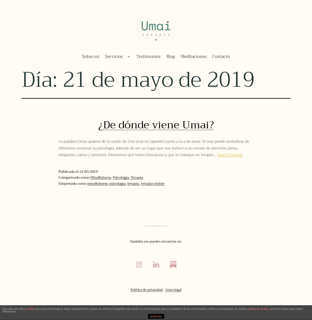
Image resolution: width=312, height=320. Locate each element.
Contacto (221, 56)
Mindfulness (100, 178)
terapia (133, 184)
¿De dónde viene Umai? (156, 125)
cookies (30, 308)
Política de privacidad (147, 290)
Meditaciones (193, 56)
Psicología (121, 178)
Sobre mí (90, 56)
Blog (170, 56)
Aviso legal (173, 290)
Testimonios (148, 56)
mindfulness (97, 184)
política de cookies (258, 308)
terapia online (153, 184)
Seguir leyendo (230, 154)
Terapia (137, 178)
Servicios (114, 56)
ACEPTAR (155, 316)
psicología (117, 184)
